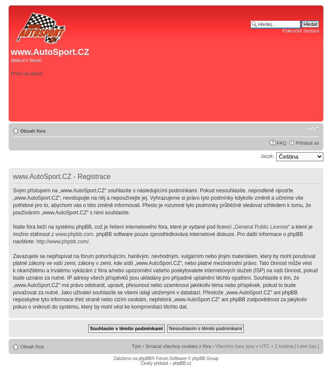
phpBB (144, 358)
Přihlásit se (307, 143)
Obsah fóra (32, 131)
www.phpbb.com (74, 234)
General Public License (261, 227)
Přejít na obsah (27, 73)
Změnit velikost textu (312, 129)
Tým (136, 346)
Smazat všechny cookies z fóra (178, 346)
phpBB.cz (182, 363)
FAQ (281, 143)
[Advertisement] (198, 105)
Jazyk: (267, 156)
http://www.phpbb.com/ (62, 242)
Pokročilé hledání (301, 30)
